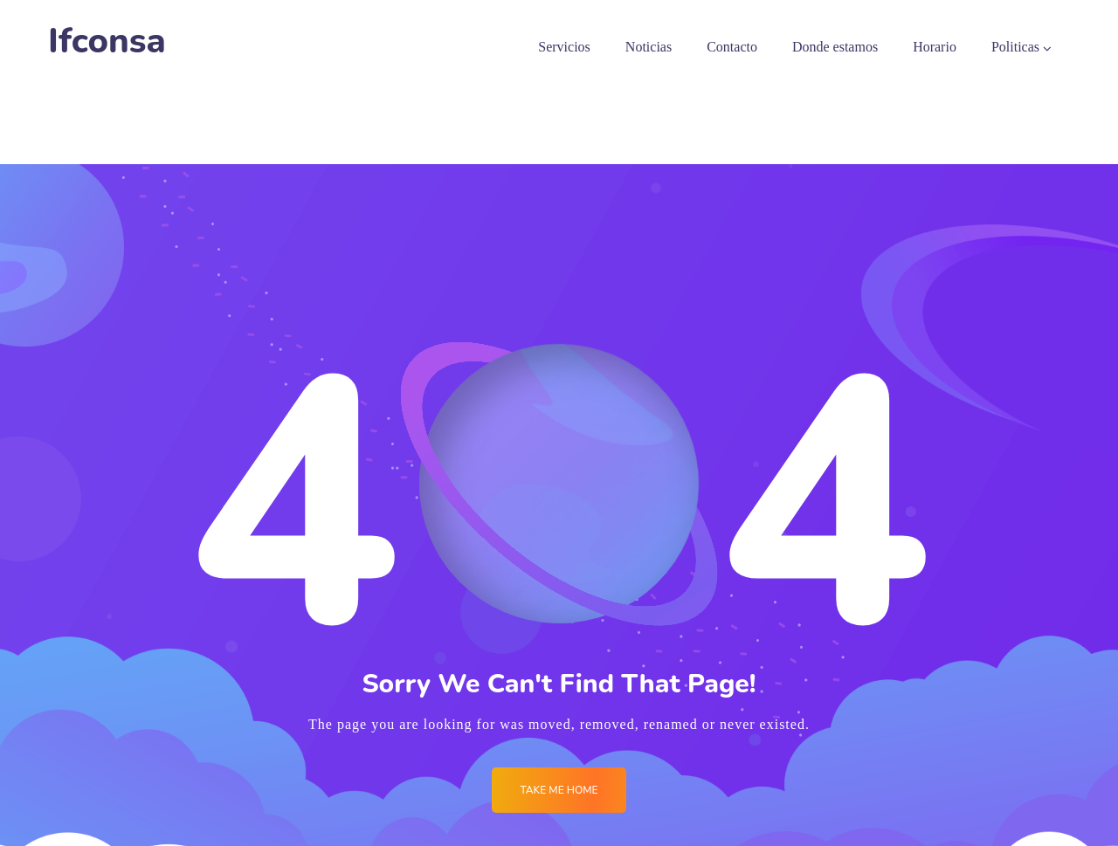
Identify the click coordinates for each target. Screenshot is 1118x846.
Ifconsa (107, 41)
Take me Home (558, 790)
